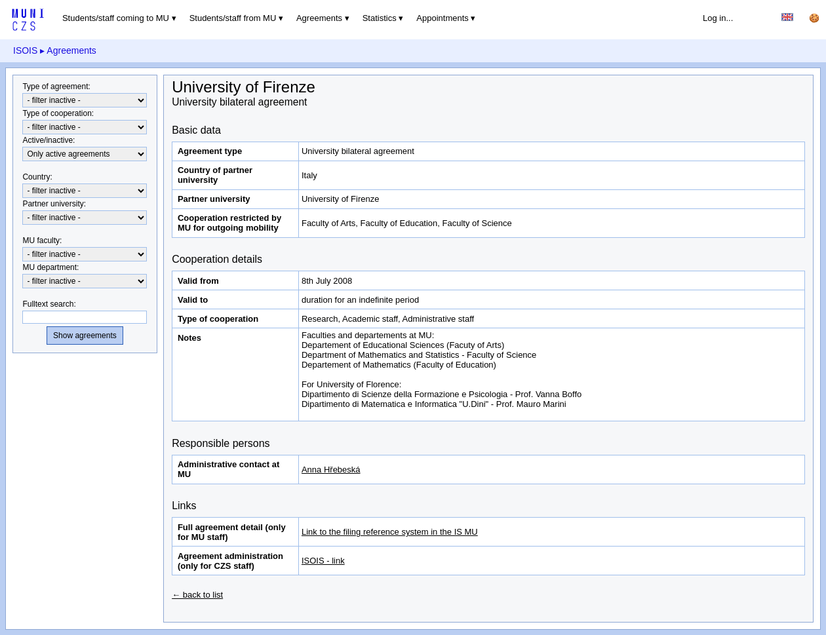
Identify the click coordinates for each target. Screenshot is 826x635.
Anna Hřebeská (331, 469)
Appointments (442, 18)
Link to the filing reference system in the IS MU (390, 532)
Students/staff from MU (233, 18)
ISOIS (25, 50)
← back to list (197, 595)
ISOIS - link (323, 561)
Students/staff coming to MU (115, 18)
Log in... (718, 18)
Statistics (380, 18)
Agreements (319, 18)
